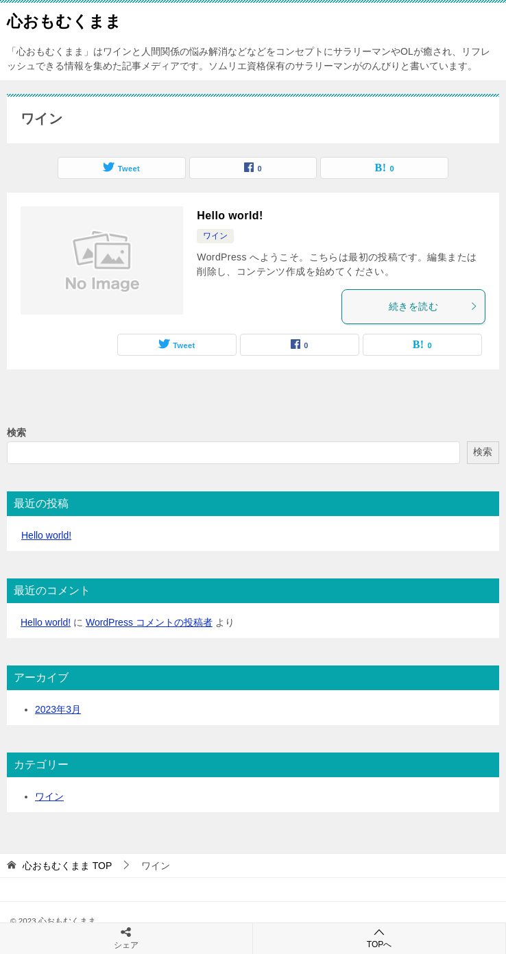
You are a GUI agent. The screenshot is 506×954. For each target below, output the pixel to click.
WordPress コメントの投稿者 (149, 622)
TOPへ (379, 938)
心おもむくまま (64, 20)
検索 (16, 432)
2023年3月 (58, 709)
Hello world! (230, 215)
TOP (67, 865)
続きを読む (433, 306)
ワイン (215, 236)
